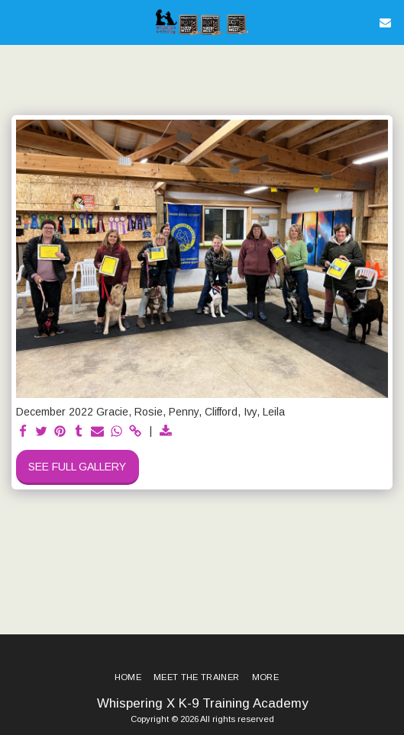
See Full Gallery (77, 467)
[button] (17, 22)
